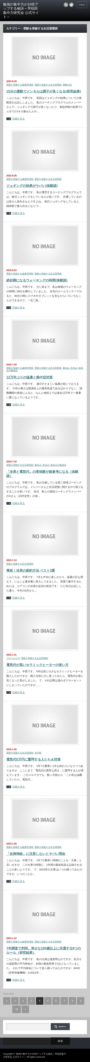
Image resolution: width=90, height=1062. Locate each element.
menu (82, 4)
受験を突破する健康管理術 (19, 85)
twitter (71, 4)
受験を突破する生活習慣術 (48, 85)
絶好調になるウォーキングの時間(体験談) (37, 280)
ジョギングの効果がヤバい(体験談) (32, 185)
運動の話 (67, 85)
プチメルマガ (13, 658)
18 (16, 1009)
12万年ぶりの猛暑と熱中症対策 (29, 377)
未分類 (38, 753)
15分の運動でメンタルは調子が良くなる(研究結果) (43, 91)
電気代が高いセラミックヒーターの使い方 (37, 665)
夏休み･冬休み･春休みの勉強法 (50, 465)
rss (66, 4)
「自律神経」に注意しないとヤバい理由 (35, 853)
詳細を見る (18, 118)
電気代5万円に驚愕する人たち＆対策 (33, 759)
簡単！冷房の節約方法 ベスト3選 (30, 570)
